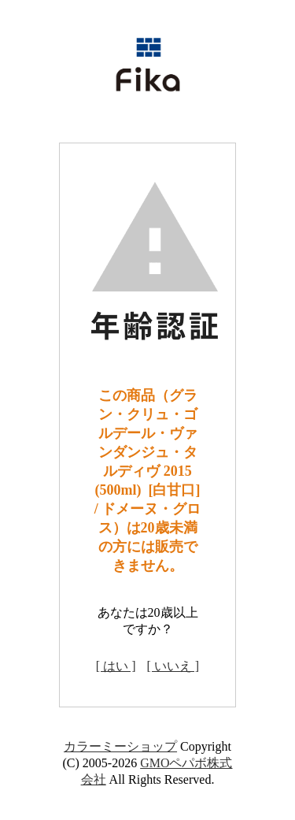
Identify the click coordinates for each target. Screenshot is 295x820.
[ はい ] (116, 666)
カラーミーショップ (120, 746)
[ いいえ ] (173, 666)
